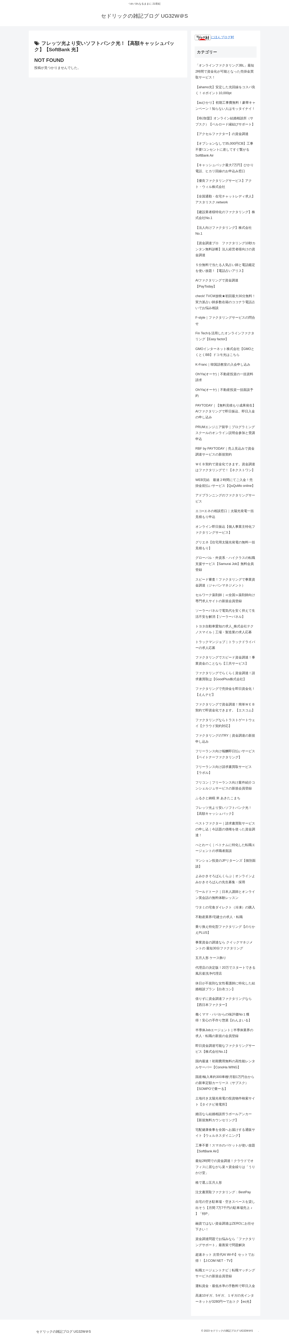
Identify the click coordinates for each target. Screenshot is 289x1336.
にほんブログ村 (214, 37)
